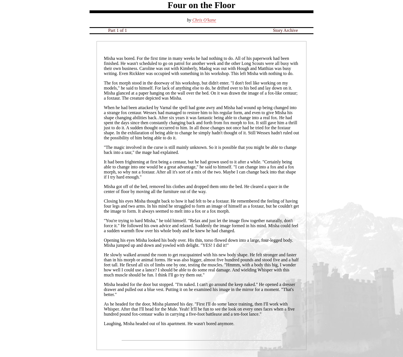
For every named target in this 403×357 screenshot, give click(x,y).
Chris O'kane (204, 20)
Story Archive (285, 30)
